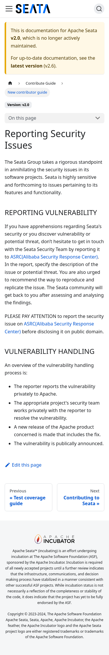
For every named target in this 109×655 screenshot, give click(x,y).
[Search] (99, 8)
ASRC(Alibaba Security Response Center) (54, 257)
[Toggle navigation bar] (9, 8)
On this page (22, 118)
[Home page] (10, 83)
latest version (26, 66)
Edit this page (23, 465)
